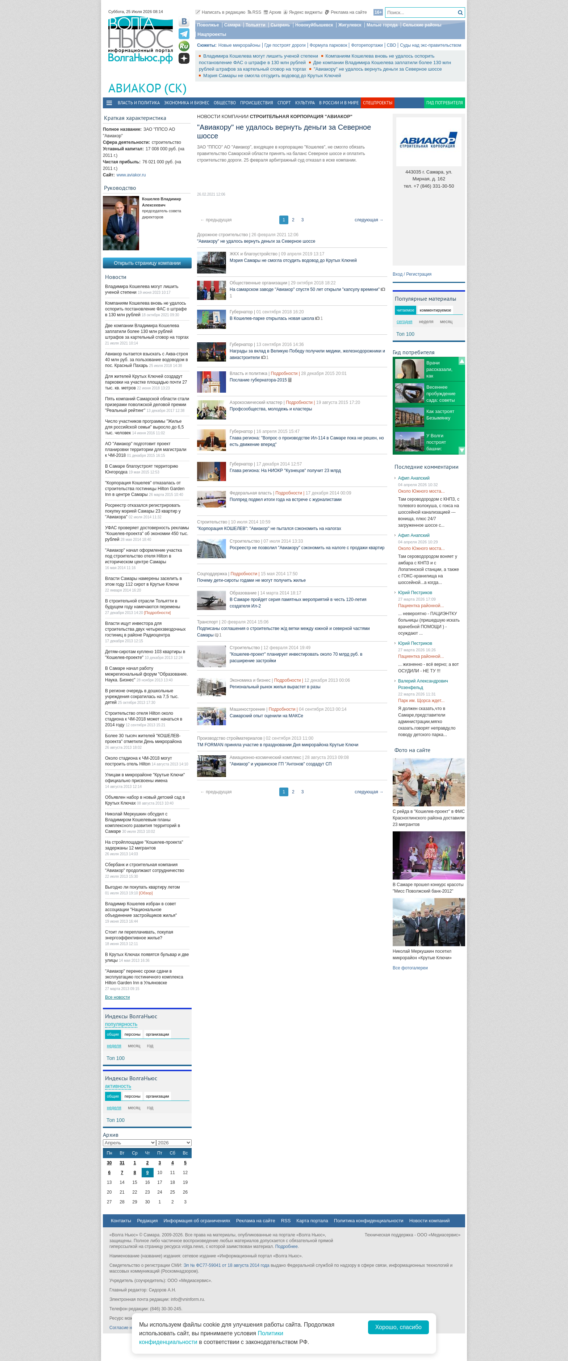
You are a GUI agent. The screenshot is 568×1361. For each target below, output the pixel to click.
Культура (305, 102)
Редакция (147, 1220)
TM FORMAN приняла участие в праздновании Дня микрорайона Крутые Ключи (277, 744)
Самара (232, 25)
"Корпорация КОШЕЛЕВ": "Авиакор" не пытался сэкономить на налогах (269, 528)
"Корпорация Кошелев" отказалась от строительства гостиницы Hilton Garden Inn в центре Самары (144, 488)
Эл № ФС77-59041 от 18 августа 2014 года (226, 1265)
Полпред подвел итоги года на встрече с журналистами (286, 499)
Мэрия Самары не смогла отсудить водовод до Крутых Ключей (272, 75)
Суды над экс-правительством (430, 45)
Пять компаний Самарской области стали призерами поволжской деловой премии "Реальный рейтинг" (147, 404)
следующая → (369, 219)
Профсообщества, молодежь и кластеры (271, 409)
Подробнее (286, 1246)
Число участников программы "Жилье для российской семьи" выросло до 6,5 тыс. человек (144, 427)
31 (122, 1162)
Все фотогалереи (410, 967)
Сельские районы (422, 25)
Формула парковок (328, 45)
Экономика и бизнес (186, 102)
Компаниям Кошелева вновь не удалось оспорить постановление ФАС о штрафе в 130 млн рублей (146, 309)
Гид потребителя (444, 102)
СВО (391, 45)
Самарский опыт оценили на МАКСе (266, 715)
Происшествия (256, 102)
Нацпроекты (211, 34)
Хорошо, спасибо (398, 1327)
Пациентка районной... (421, 605)
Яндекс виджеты (303, 12)
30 (109, 1162)
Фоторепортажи (367, 45)
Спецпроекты (377, 102)
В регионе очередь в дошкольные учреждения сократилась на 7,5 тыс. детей (142, 696)
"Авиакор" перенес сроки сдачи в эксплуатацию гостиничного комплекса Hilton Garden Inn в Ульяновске (144, 977)
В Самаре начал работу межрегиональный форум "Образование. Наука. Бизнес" (146, 674)
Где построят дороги (285, 45)
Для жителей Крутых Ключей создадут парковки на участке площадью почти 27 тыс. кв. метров (146, 382)
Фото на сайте (412, 749)
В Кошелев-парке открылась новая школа (272, 318)
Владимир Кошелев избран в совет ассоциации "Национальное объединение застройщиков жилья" (141, 909)
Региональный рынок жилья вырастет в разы (275, 686)
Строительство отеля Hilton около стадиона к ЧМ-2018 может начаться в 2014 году (143, 719)
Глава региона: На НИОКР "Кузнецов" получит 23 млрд (285, 470)
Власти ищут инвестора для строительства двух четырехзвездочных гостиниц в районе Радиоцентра (145, 629)
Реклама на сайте (346, 12)
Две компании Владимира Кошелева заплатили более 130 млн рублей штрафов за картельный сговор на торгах (147, 331)
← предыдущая (216, 219)
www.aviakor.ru (131, 175)
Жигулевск (350, 25)
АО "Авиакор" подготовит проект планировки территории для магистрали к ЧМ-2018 (145, 449)
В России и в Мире (339, 102)
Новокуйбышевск (314, 25)
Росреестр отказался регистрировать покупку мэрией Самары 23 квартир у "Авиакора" (143, 511)
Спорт (284, 102)
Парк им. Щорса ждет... (421, 700)
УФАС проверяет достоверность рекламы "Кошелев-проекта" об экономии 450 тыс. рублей (147, 533)
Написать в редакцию (220, 12)
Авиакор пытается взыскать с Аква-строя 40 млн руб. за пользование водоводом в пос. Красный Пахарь (146, 359)
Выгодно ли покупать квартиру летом (142, 887)
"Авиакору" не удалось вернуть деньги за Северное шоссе (378, 69)
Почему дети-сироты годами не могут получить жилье (251, 580)
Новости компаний (429, 1220)
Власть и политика (139, 102)
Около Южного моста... (421, 491)
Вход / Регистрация (412, 274)
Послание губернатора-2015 (259, 380)
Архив (272, 12)
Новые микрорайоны (239, 45)
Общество (225, 102)
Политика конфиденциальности (369, 1220)
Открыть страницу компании (147, 263)
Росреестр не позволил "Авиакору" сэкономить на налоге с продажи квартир (307, 547)
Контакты (121, 1220)
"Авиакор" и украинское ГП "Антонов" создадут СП (281, 764)
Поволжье (208, 25)
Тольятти (256, 25)
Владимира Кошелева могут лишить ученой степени (261, 56)
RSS (255, 12)
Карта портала (312, 1220)
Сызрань (280, 25)
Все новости (117, 997)
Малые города (382, 25)
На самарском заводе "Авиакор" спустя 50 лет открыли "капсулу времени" (305, 289)
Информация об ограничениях (196, 1220)
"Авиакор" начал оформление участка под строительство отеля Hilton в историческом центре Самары (143, 556)
